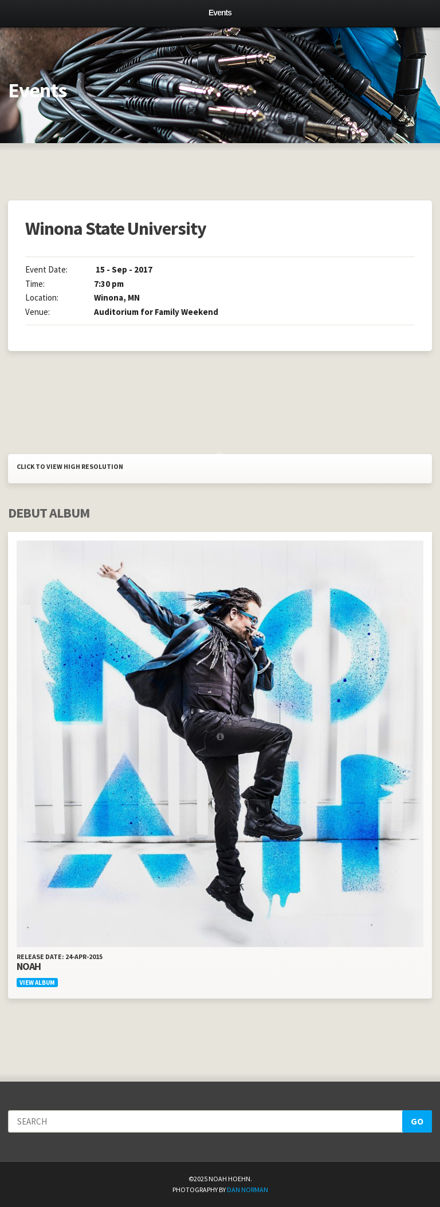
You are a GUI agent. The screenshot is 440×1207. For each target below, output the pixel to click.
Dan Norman (247, 1189)
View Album (37, 983)
